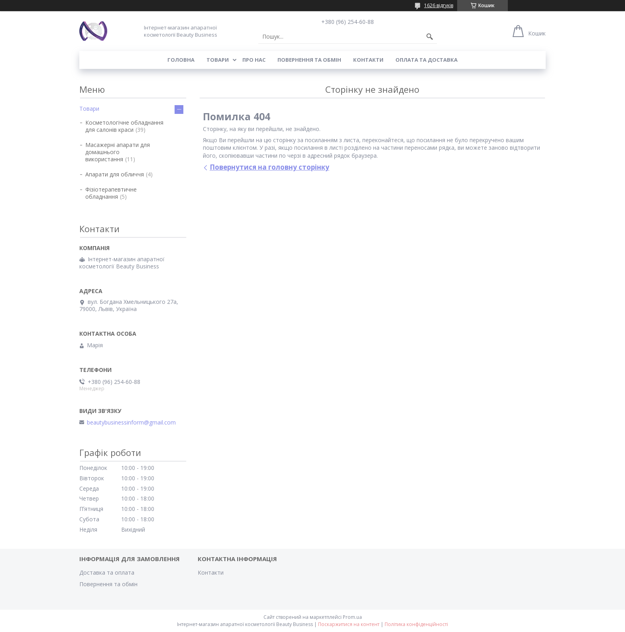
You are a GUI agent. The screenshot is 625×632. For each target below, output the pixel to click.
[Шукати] (429, 36)
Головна (181, 59)
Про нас (253, 59)
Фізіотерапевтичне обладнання (111, 193)
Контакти (368, 59)
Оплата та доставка (426, 59)
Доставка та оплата (106, 572)
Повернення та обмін (309, 59)
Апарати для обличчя (114, 174)
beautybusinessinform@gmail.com (131, 422)
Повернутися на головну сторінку (269, 167)
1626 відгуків (438, 5)
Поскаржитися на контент (348, 624)
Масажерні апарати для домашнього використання (117, 152)
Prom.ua (352, 617)
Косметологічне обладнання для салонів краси (124, 126)
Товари (217, 59)
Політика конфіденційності (416, 624)
